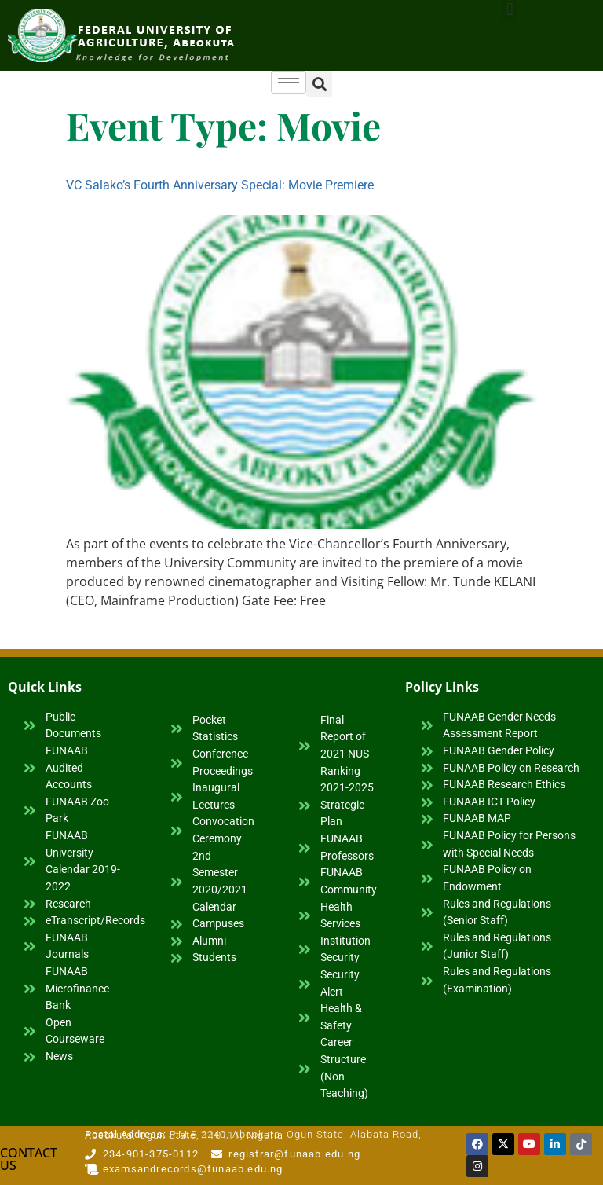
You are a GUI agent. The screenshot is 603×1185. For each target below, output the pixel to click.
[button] (319, 84)
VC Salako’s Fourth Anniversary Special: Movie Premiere (220, 185)
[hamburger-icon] (288, 82)
